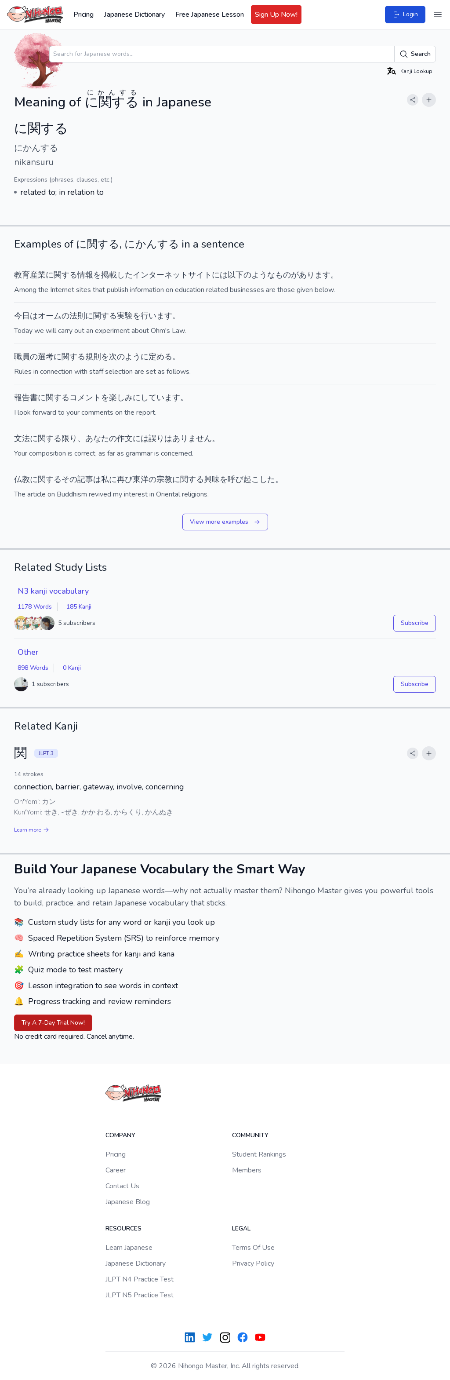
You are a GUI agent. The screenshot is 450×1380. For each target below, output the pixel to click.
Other (28, 652)
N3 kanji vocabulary (53, 591)
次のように (129, 356)
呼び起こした (251, 479)
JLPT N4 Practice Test (139, 1279)
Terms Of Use (253, 1247)
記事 (85, 479)
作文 (125, 438)
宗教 (164, 479)
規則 (93, 356)
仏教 (22, 479)
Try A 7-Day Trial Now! (53, 1023)
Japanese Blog (127, 1202)
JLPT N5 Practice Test (139, 1295)
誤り (156, 438)
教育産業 (30, 275)
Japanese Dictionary (134, 14)
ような (263, 275)
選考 (46, 356)
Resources (123, 1228)
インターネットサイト (172, 275)
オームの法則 (61, 315)
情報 (85, 275)
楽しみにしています (144, 397)
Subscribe (414, 623)
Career (115, 1170)
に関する (46, 479)
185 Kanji (78, 606)
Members (246, 1170)
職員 (22, 356)
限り (69, 438)
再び (125, 479)
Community (250, 1135)
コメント (85, 397)
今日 (22, 315)
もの (283, 275)
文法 (22, 438)
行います (156, 315)
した (125, 275)
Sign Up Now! (276, 14)
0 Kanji (72, 668)
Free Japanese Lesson (209, 14)
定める (160, 356)
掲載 (109, 275)
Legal (241, 1228)
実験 (125, 315)
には (220, 275)
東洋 (141, 479)
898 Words (33, 668)
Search (415, 54)
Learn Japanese (128, 1247)
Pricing (83, 14)
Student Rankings (259, 1154)
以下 (235, 275)
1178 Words (35, 606)
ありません (192, 438)
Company (120, 1135)
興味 (212, 479)
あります (314, 275)
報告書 (26, 397)
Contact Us (122, 1186)
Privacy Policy (253, 1263)
